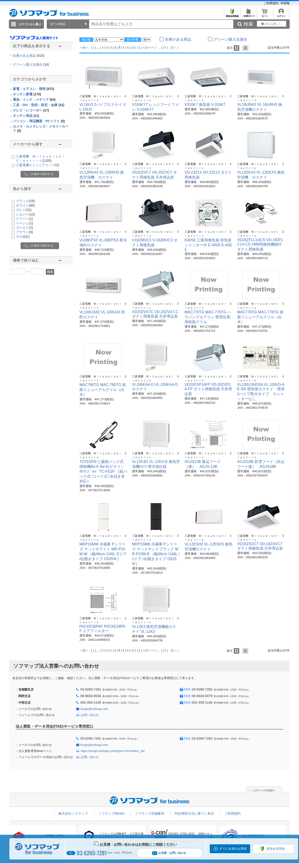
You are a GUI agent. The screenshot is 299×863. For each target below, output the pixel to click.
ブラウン (24, 232)
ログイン (281, 14)
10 (132, 47)
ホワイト (25, 205)
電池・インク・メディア (34, 99)
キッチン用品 (26, 116)
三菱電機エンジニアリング (37, 165)
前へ (85, 47)
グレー (24, 210)
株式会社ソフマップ (73, 813)
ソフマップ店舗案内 (149, 813)
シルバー (25, 214)
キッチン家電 (27, 94)
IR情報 (285, 3)
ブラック (25, 201)
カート (264, 14)
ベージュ (24, 223)
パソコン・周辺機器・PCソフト (39, 121)
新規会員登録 (232, 14)
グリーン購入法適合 (31, 64)
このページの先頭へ (263, 790)
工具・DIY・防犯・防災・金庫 (38, 105)
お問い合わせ (90, 715)
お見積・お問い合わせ (169, 853)
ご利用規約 (271, 3)
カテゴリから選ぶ (30, 24)
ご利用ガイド (248, 14)
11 (138, 47)
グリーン (24, 219)
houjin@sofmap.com (94, 709)
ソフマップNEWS (111, 813)
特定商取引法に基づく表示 (194, 813)
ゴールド (24, 227)
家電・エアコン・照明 (33, 89)
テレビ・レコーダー (31, 110)
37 (164, 47)
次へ (174, 47)
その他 (23, 236)
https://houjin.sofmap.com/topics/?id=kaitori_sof (113, 751)
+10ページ (150, 47)
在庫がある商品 (28, 55)
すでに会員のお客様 (233, 848)
